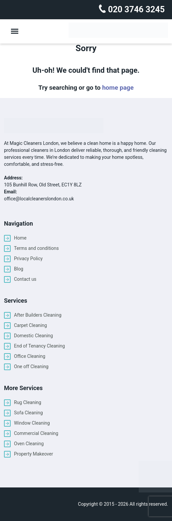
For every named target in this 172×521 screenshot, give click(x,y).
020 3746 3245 (135, 9)
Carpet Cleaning (30, 325)
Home (20, 238)
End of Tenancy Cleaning (39, 346)
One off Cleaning (31, 366)
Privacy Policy (28, 258)
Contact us (25, 279)
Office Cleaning (29, 356)
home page (118, 87)
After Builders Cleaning (38, 315)
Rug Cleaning (27, 402)
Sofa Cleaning (28, 412)
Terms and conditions (36, 248)
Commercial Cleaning (36, 433)
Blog (18, 268)
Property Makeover (33, 454)
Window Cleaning (32, 423)
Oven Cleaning (29, 443)
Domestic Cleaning (33, 335)
